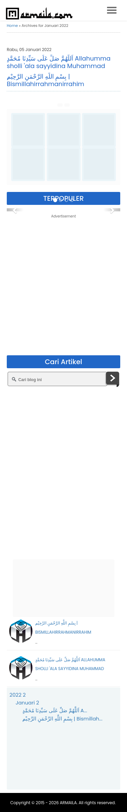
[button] (15, 209)
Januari (27, 702)
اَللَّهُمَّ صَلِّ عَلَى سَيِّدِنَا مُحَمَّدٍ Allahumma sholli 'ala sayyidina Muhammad (58, 62)
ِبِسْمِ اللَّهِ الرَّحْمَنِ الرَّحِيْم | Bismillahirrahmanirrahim (45, 80)
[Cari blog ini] (57, 379)
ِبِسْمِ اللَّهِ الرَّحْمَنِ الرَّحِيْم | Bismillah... (62, 718)
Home (12, 25)
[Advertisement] (63, 284)
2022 (17, 694)
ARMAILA (68, 803)
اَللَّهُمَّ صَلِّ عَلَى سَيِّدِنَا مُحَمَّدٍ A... (54, 710)
